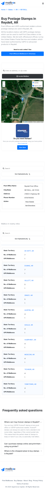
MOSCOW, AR (29, 354)
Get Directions (30, 206)
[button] (22, 99)
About (25, 480)
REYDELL (23, 10)
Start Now (22, 147)
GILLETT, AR (28, 280)
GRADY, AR (28, 295)
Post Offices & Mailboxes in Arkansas (22, 54)
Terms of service (22, 484)
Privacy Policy (38, 480)
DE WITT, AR (29, 251)
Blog (30, 480)
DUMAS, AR (28, 266)
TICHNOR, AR (29, 369)
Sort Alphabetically (22, 174)
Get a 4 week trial (22, 143)
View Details (29, 202)
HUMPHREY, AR (30, 340)
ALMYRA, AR (29, 310)
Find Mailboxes (7, 480)
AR (17, 10)
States (10, 10)
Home (3, 10)
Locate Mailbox (22, 76)
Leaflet (25, 122)
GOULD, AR (28, 325)
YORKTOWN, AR (30, 384)
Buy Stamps (18, 480)
